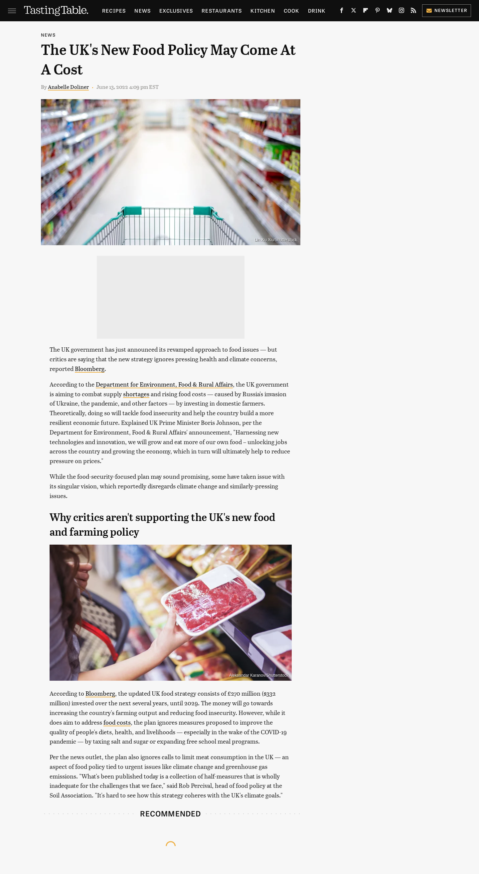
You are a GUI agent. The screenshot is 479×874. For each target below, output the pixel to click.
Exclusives (176, 10)
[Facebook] (341, 11)
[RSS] (413, 11)
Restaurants (222, 10)
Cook (291, 10)
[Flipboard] (365, 11)
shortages (136, 394)
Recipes (114, 10)
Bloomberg (89, 368)
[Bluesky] (389, 11)
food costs (117, 722)
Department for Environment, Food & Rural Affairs (164, 384)
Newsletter (446, 10)
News (142, 10)
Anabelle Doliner (68, 86)
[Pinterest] (377, 11)
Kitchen (262, 10)
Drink (317, 10)
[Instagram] (401, 11)
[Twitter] (353, 11)
